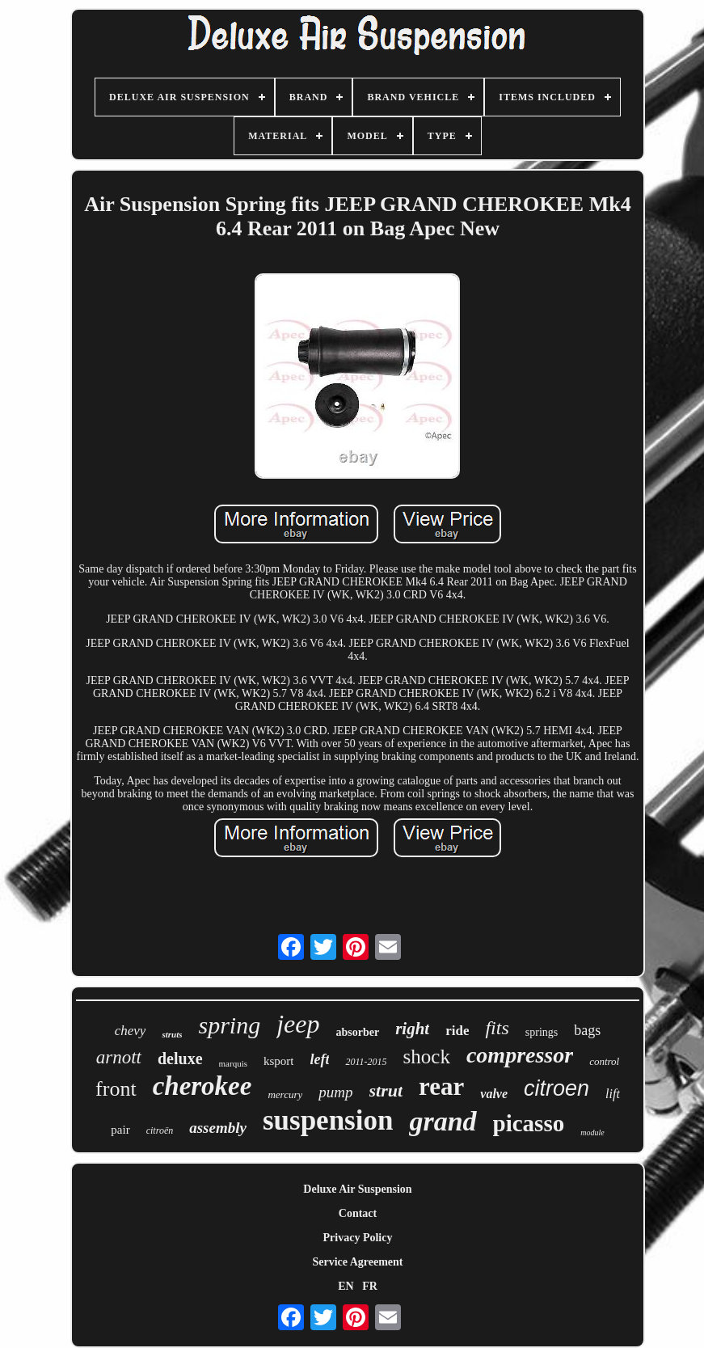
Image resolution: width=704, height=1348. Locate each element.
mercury (285, 1094)
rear (441, 1086)
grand (442, 1121)
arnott (118, 1057)
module (592, 1132)
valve (494, 1094)
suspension (328, 1120)
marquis (233, 1063)
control (604, 1061)
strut (386, 1090)
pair (120, 1129)
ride (457, 1030)
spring (229, 1025)
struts (172, 1034)
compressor (519, 1054)
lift (612, 1094)
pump (335, 1092)
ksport (278, 1060)
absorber (357, 1032)
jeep (297, 1023)
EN (345, 1286)
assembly (218, 1127)
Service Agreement (357, 1262)
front (116, 1089)
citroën (160, 1130)
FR (369, 1286)
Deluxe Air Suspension (357, 1189)
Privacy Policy (358, 1238)
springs (541, 1032)
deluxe (180, 1058)
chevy (130, 1030)
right (412, 1028)
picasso (529, 1123)
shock (426, 1056)
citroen (556, 1088)
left (319, 1059)
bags (587, 1030)
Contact (358, 1213)
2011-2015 (365, 1061)
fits (496, 1027)
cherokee (202, 1086)
